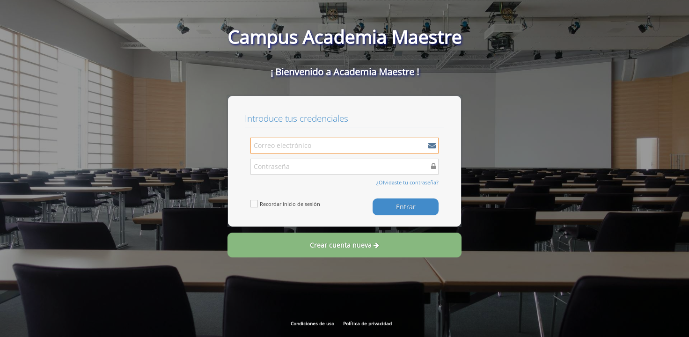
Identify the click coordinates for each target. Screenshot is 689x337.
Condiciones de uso (312, 323)
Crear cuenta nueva (344, 245)
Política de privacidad (367, 323)
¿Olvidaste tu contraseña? (407, 182)
